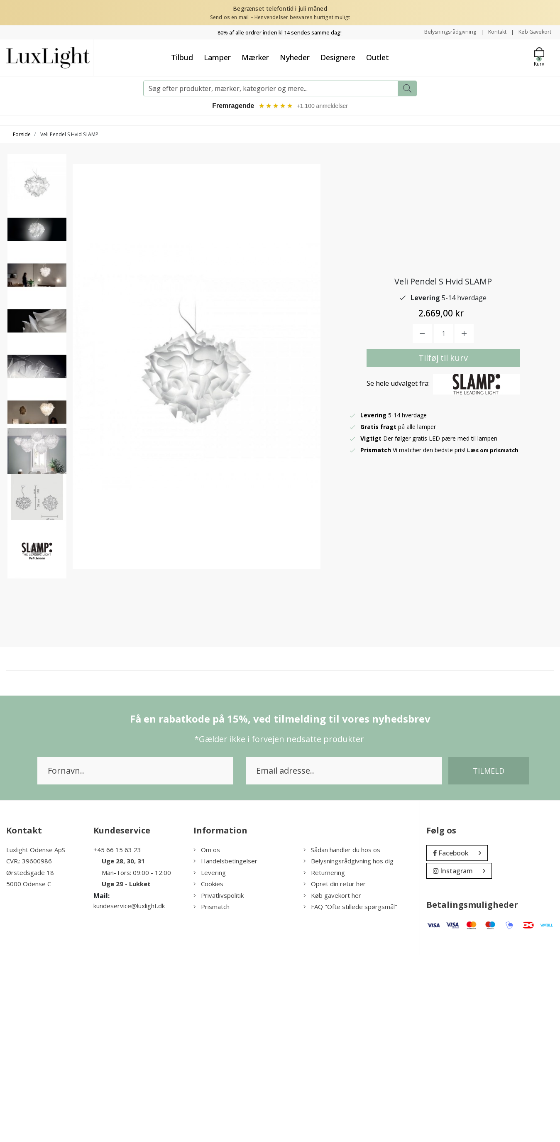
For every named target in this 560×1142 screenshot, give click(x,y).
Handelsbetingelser (225, 1048)
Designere (337, 57)
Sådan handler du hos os (341, 1037)
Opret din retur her (334, 1071)
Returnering (324, 1060)
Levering (209, 1060)
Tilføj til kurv (443, 452)
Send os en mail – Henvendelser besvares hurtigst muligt (280, 17)
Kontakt (491, 32)
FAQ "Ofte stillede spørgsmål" (350, 1094)
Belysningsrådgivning (441, 32)
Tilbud (182, 57)
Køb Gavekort (532, 32)
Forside (22, 135)
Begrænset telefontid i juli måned (280, 8)
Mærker (255, 57)
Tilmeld (488, 958)
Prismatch (211, 1094)
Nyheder (295, 57)
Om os (206, 1037)
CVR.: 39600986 (29, 1048)
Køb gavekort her (332, 1082)
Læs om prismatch (495, 544)
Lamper (217, 57)
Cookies (208, 1071)
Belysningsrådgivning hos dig (348, 1048)
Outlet (377, 57)
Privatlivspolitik (218, 1082)
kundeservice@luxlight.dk (129, 1093)
